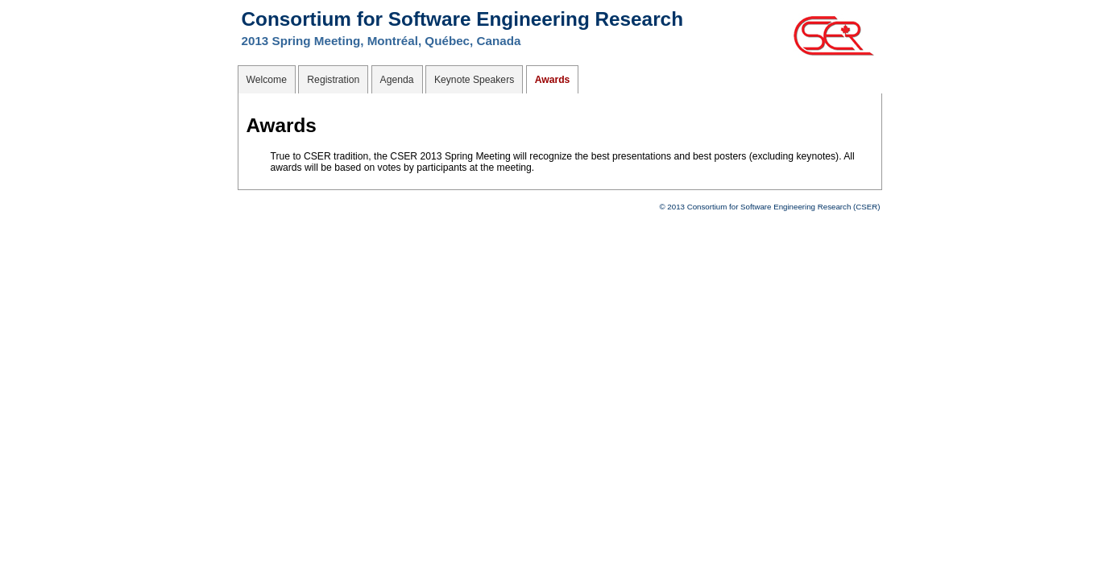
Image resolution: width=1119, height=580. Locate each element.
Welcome (267, 79)
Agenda (397, 79)
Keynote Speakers (474, 79)
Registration (333, 79)
